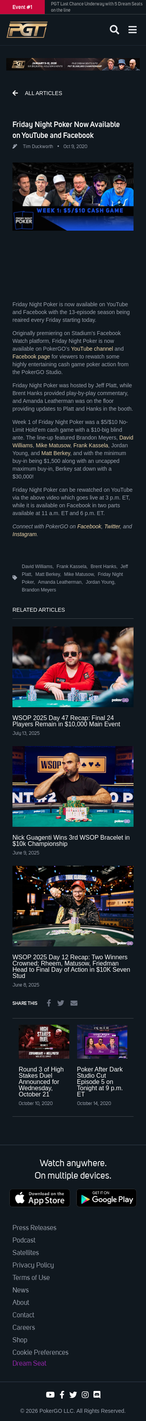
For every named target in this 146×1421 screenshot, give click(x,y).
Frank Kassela (90, 445)
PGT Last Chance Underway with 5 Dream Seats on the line (96, 7)
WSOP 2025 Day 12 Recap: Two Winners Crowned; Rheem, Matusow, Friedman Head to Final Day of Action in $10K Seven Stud (71, 966)
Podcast (23, 1240)
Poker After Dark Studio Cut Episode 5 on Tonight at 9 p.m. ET (100, 1082)
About (20, 1302)
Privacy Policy (33, 1265)
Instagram (24, 534)
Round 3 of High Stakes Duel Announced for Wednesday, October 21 (41, 1082)
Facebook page (31, 356)
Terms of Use (31, 1278)
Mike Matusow (53, 445)
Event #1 (22, 7)
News (20, 1290)
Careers (23, 1327)
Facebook (89, 526)
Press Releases (34, 1228)
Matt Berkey (55, 453)
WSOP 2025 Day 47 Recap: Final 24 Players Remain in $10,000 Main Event (66, 721)
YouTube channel (92, 349)
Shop (19, 1340)
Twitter (112, 526)
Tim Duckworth (38, 147)
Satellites (25, 1253)
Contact (23, 1315)
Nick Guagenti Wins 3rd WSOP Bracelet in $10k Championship (71, 840)
